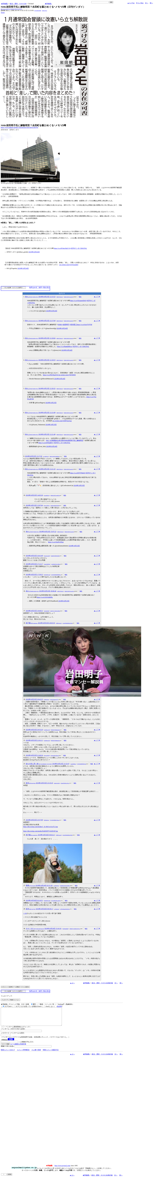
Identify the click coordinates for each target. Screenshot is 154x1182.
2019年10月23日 (74, 546)
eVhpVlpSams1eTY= (54, 699)
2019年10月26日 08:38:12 (44, 909)
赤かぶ (31, 297)
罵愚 (30, 885)
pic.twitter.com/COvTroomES (68, 265)
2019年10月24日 (34, 252)
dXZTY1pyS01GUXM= (55, 611)
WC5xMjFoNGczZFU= (56, 900)
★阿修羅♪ (4, 4)
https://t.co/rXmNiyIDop (56, 542)
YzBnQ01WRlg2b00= (55, 555)
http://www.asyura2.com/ (63, 1169)
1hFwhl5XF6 (46, 611)
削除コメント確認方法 (51, 1053)
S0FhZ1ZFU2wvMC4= (55, 495)
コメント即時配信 (23, 1053)
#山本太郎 (59, 440)
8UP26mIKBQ (65, 928)
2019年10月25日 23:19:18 (44, 783)
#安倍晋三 (73, 324)
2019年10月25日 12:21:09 (46, 412)
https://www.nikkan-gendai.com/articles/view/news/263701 (19, 127)
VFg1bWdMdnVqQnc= (55, 820)
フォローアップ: (6, 996)
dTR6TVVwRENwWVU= (75, 928)
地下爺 (32, 623)
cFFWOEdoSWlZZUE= (65, 909)
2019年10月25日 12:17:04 (46, 321)
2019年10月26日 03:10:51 (34, 900)
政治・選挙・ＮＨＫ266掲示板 (102, 983)
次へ (146, 3)
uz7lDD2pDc (56, 885)
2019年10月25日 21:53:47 (60, 764)
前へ (151, 3)
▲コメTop (131, 3)
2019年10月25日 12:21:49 (46, 434)
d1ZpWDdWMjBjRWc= (56, 574)
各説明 (59, 1006)
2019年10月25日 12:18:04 (46, 338)
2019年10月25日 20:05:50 (46, 623)
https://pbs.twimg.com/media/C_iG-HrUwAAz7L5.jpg (40, 827)
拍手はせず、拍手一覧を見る (39, 287)
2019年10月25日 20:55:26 (34, 730)
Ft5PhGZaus (46, 699)
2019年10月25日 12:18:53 (46, 360)
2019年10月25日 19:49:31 (34, 611)
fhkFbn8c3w (46, 820)
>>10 (25, 913)
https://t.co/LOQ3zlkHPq (45, 597)
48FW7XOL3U (60, 296)
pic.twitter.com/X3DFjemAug (62, 421)
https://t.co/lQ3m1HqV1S (62, 248)
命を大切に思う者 (39, 764)
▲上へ (72, 983)
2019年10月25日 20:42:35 (34, 699)
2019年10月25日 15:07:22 (47, 531)
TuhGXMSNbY (47, 564)
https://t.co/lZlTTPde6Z (77, 473)
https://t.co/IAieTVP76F (84, 324)
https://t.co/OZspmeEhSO (78, 300)
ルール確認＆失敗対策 (18, 1047)
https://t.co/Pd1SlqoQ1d (50, 375)
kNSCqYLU (44, 10)
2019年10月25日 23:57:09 (34, 820)
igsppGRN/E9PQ (37, 10)
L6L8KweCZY (47, 729)
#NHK (60, 324)
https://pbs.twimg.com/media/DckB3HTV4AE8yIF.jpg (40, 831)
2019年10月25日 (50, 403)
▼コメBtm (139, 3)
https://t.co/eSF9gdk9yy (45, 443)
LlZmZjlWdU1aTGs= (65, 783)
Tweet (3, 12)
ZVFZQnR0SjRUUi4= (81, 763)
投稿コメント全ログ (8, 1053)
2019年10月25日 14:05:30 (34, 495)
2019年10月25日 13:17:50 (33, 456)
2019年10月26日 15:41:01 (52, 928)
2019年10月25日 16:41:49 (34, 556)
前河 (30, 783)
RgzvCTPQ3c (47, 505)
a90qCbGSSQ (57, 783)
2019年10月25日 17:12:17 (34, 564)
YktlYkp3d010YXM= (55, 505)
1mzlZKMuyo (73, 763)
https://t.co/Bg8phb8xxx (64, 346)
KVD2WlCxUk (47, 574)
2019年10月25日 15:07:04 (34, 505)
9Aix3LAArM (47, 555)
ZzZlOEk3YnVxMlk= (55, 564)
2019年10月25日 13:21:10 (46, 469)
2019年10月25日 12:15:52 (46, 297)
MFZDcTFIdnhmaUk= (55, 729)
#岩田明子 (65, 324)
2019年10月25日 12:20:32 (46, 388)
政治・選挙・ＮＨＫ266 (18, 4)
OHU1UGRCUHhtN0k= (54, 456)
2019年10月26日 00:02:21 (46, 835)
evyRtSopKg (56, 909)
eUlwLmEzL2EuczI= (55, 755)
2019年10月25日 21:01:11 (34, 740)
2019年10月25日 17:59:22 (34, 574)
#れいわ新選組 (51, 440)
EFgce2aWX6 (47, 755)
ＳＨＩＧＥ (35, 928)
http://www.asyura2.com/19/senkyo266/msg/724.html (11, 8)
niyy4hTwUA (46, 456)
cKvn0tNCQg (47, 495)
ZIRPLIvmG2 (59, 623)
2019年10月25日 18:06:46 (47, 591)
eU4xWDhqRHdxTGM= (67, 623)
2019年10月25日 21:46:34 (34, 755)
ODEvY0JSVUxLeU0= (68, 296)
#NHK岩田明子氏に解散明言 (73, 440)
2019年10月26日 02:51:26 (43, 885)
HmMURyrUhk (47, 900)
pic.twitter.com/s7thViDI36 (67, 375)
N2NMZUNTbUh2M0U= (65, 885)
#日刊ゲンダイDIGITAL (79, 248)
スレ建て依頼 (36, 1053)
